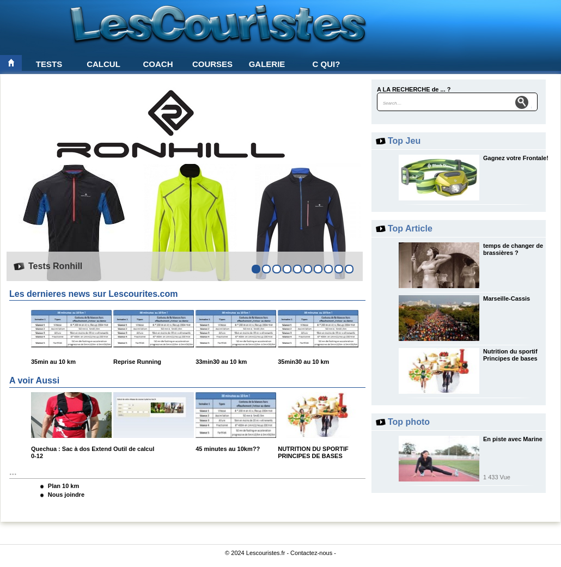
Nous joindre (66, 494)
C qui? (326, 64)
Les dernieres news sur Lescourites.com (93, 293)
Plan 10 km (63, 486)
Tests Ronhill (55, 266)
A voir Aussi (34, 380)
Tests (49, 64)
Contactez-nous (311, 553)
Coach (158, 64)
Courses (212, 64)
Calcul (103, 64)
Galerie (267, 64)
